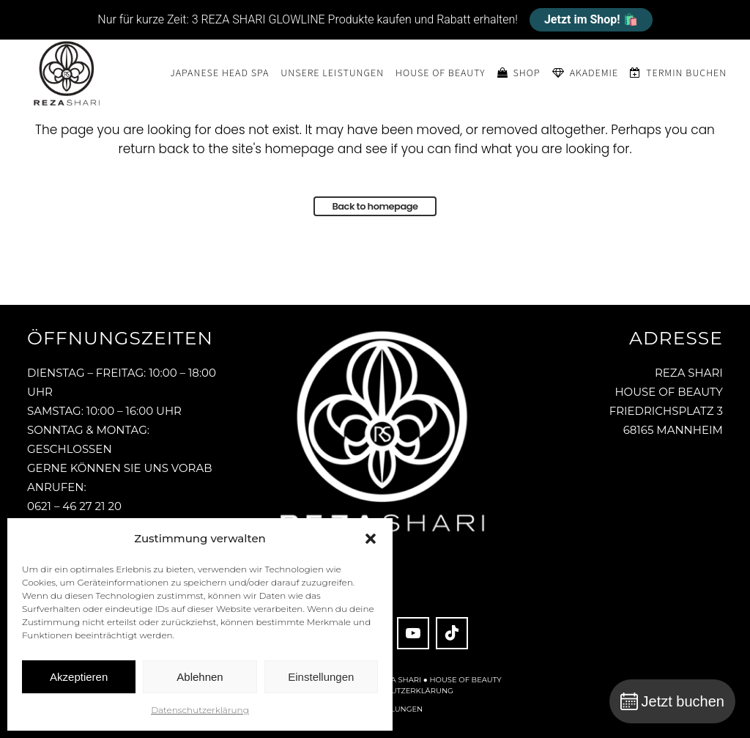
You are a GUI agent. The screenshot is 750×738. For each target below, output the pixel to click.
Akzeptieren (79, 677)
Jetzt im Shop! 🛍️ (591, 19)
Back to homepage (374, 206)
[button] (370, 538)
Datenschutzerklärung (200, 709)
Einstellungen (321, 677)
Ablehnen (200, 677)
